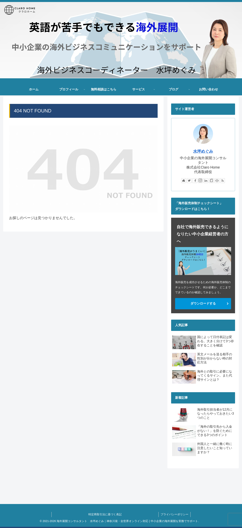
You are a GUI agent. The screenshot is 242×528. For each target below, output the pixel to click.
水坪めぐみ (203, 151)
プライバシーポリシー (174, 514)
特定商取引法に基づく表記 (123, 514)
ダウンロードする (203, 303)
